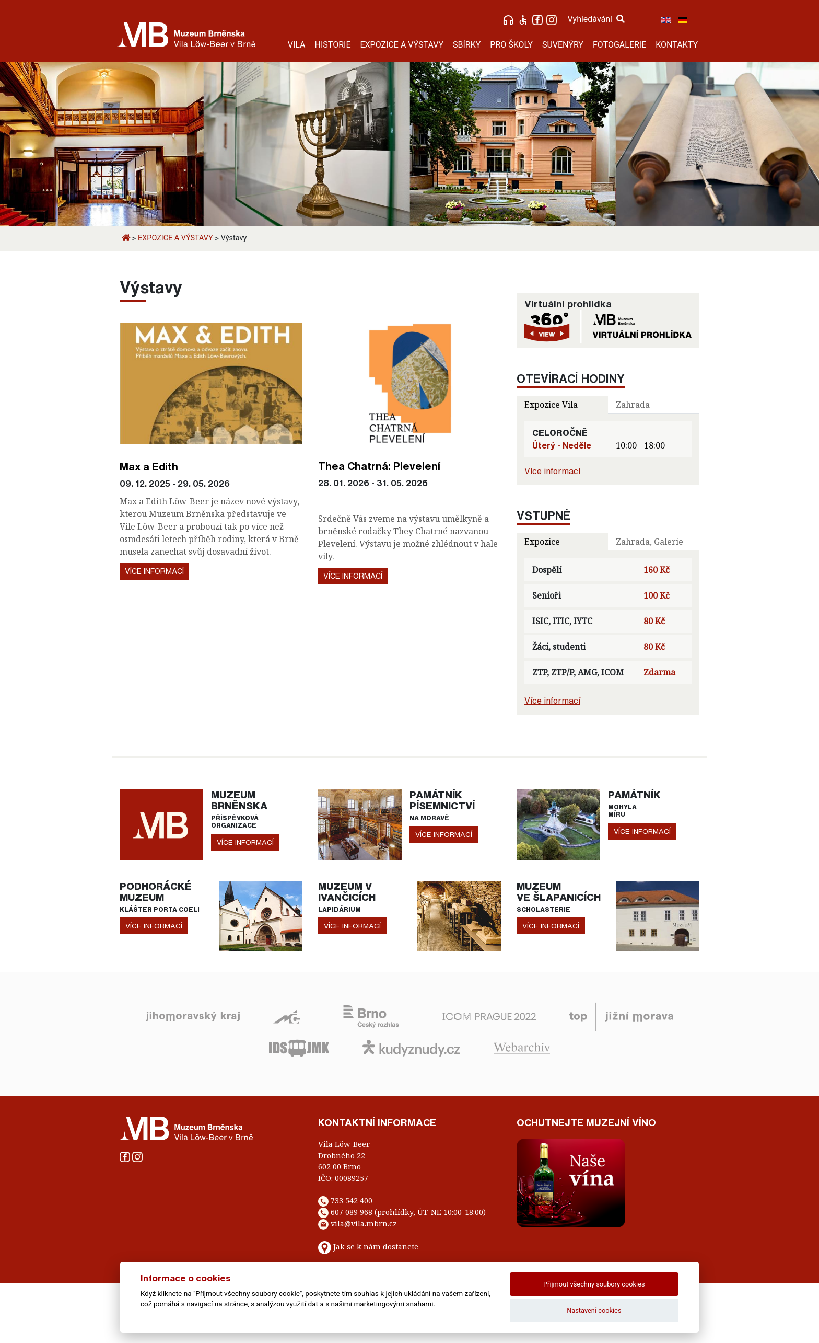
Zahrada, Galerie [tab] (649, 541)
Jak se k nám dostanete (375, 1247)
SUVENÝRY (562, 45)
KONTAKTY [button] (677, 45)
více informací (245, 842)
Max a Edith (149, 466)
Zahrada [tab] (633, 404)
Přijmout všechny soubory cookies (594, 1284)
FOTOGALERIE (619, 45)
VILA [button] (297, 45)
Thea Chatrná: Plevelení (379, 466)
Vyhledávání (596, 19)
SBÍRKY (467, 45)
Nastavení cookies (594, 1310)
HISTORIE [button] (333, 45)
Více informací (154, 571)
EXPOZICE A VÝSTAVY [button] (401, 45)
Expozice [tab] (542, 541)
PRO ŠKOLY (511, 45)
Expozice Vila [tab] (551, 404)
